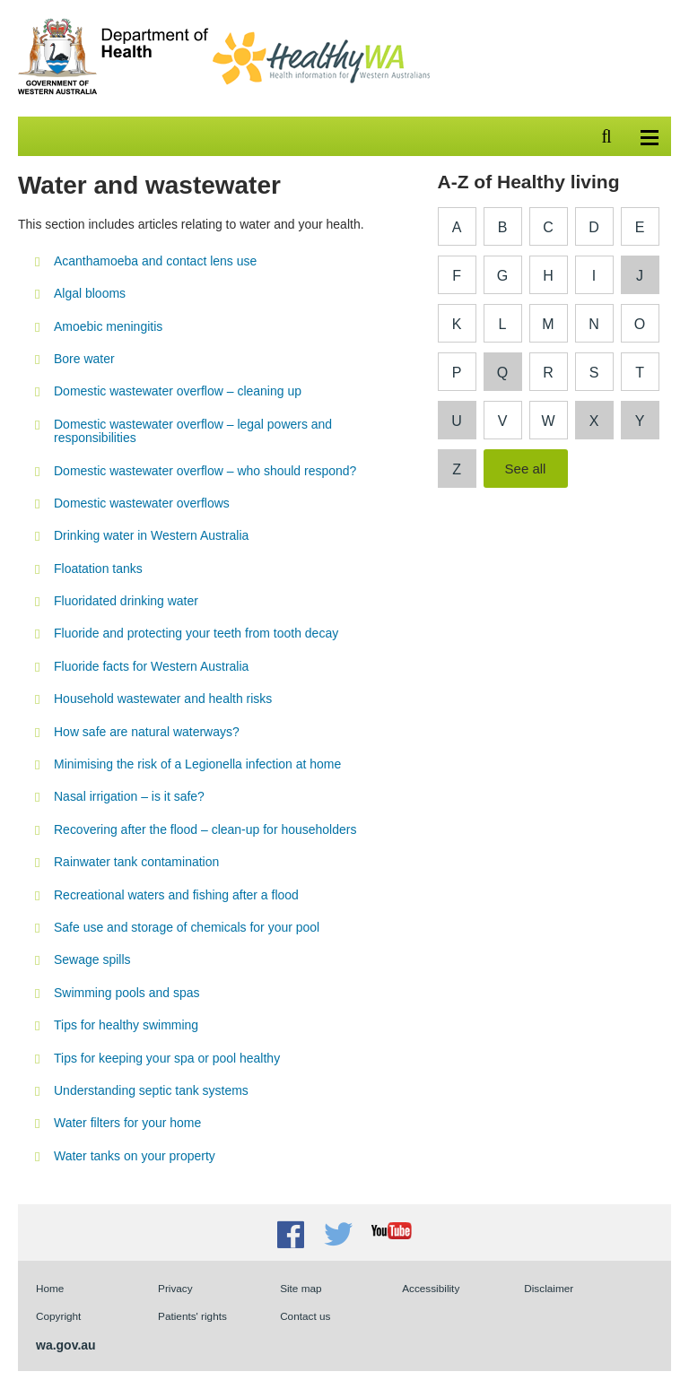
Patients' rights (192, 1316)
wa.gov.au (66, 1345)
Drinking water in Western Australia (151, 535)
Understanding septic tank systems (151, 1090)
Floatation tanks (98, 568)
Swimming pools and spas (126, 992)
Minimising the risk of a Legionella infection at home (197, 764)
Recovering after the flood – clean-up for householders (205, 829)
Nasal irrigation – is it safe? (129, 796)
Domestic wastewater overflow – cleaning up (177, 391)
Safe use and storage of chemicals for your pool (186, 927)
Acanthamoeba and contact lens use (155, 261)
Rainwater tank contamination (136, 862)
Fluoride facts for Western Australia (151, 666)
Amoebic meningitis (108, 326)
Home (50, 1288)
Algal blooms (90, 293)
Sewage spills (92, 959)
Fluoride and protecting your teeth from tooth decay (196, 633)
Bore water (84, 359)
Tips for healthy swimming (126, 1025)
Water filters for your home (127, 1123)
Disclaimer (548, 1288)
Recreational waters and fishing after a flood (176, 895)
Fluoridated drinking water (126, 601)
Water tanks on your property (134, 1156)
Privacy (175, 1288)
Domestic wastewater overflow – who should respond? (205, 471)
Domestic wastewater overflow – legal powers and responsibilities (193, 431)
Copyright (58, 1316)
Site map (300, 1288)
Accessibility (430, 1288)
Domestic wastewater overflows (142, 503)
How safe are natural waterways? (147, 732)
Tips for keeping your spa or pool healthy (167, 1058)
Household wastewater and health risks (163, 698)
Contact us (305, 1316)
